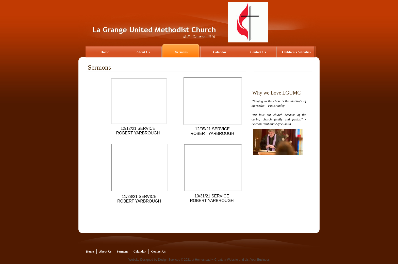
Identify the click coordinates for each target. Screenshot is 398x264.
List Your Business (257, 259)
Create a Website (226, 259)
